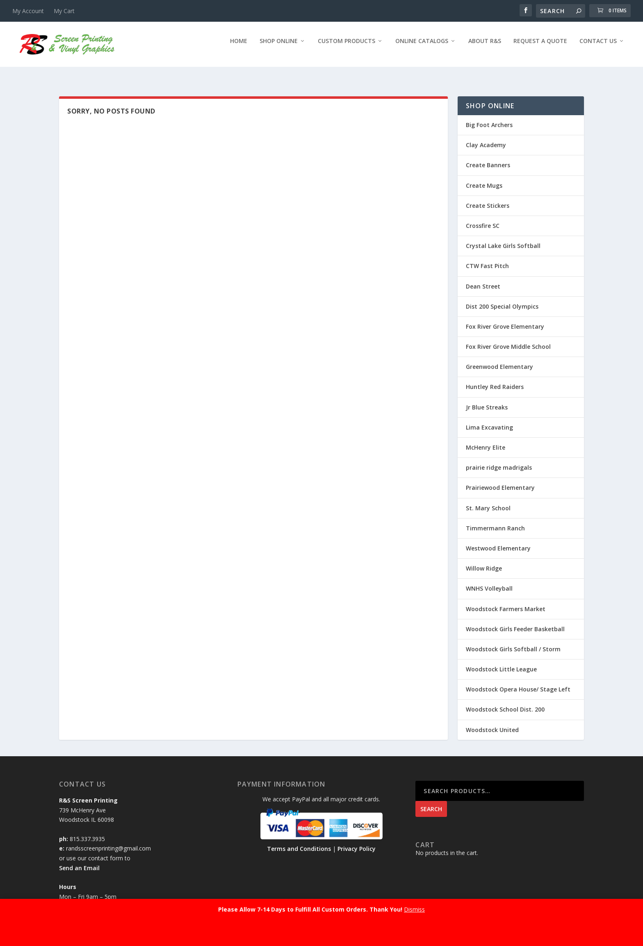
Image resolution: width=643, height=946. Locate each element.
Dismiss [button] (414, 909)
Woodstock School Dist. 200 (505, 702)
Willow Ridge (484, 561)
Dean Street (483, 278)
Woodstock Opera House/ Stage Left (518, 682)
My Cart (64, 11)
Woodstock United (492, 722)
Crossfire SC (482, 218)
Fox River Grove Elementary (505, 319)
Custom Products (346, 46)
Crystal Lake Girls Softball (503, 238)
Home (238, 46)
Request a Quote (540, 46)
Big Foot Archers (489, 117)
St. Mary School (488, 501)
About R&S (484, 46)
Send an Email (79, 860)
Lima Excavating (489, 420)
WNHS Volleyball (489, 581)
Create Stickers (487, 198)
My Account (28, 11)
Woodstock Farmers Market (505, 601)
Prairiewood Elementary (500, 480)
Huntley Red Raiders (495, 379)
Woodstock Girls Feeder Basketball (515, 621)
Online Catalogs (421, 46)
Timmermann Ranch (495, 521)
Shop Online (279, 46)
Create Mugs (484, 178)
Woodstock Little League (501, 662)
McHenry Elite (485, 440)
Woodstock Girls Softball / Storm (513, 642)
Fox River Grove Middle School (508, 339)
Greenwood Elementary (499, 359)
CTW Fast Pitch (487, 258)
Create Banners (488, 157)
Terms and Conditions (299, 841)
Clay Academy (486, 137)
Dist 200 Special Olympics (502, 299)
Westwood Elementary (498, 541)
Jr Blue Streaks (487, 400)
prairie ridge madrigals (499, 460)
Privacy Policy (356, 841)
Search (431, 801)
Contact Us (598, 46)
